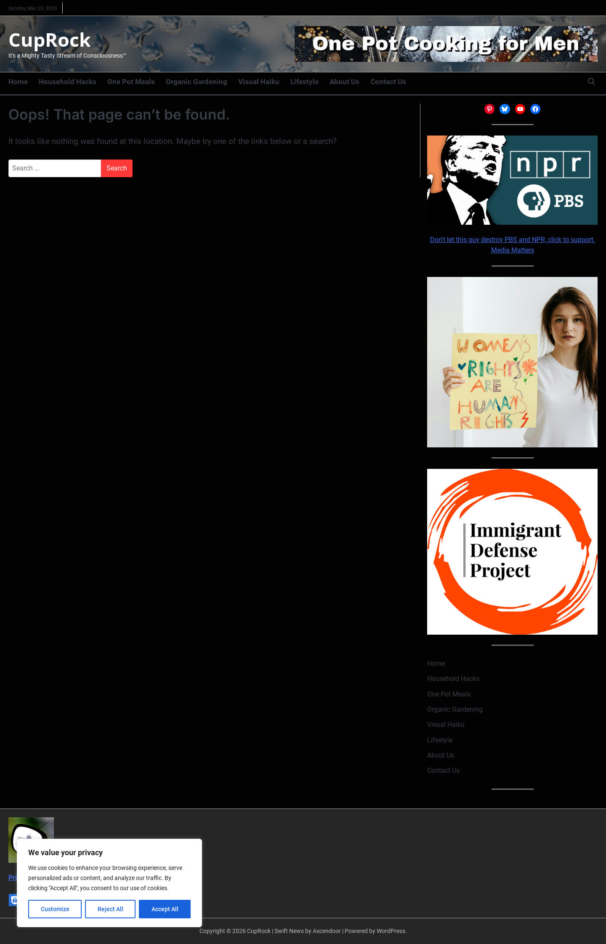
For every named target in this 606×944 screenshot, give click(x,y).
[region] (109, 883)
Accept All (165, 909)
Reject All (110, 909)
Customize (55, 909)
